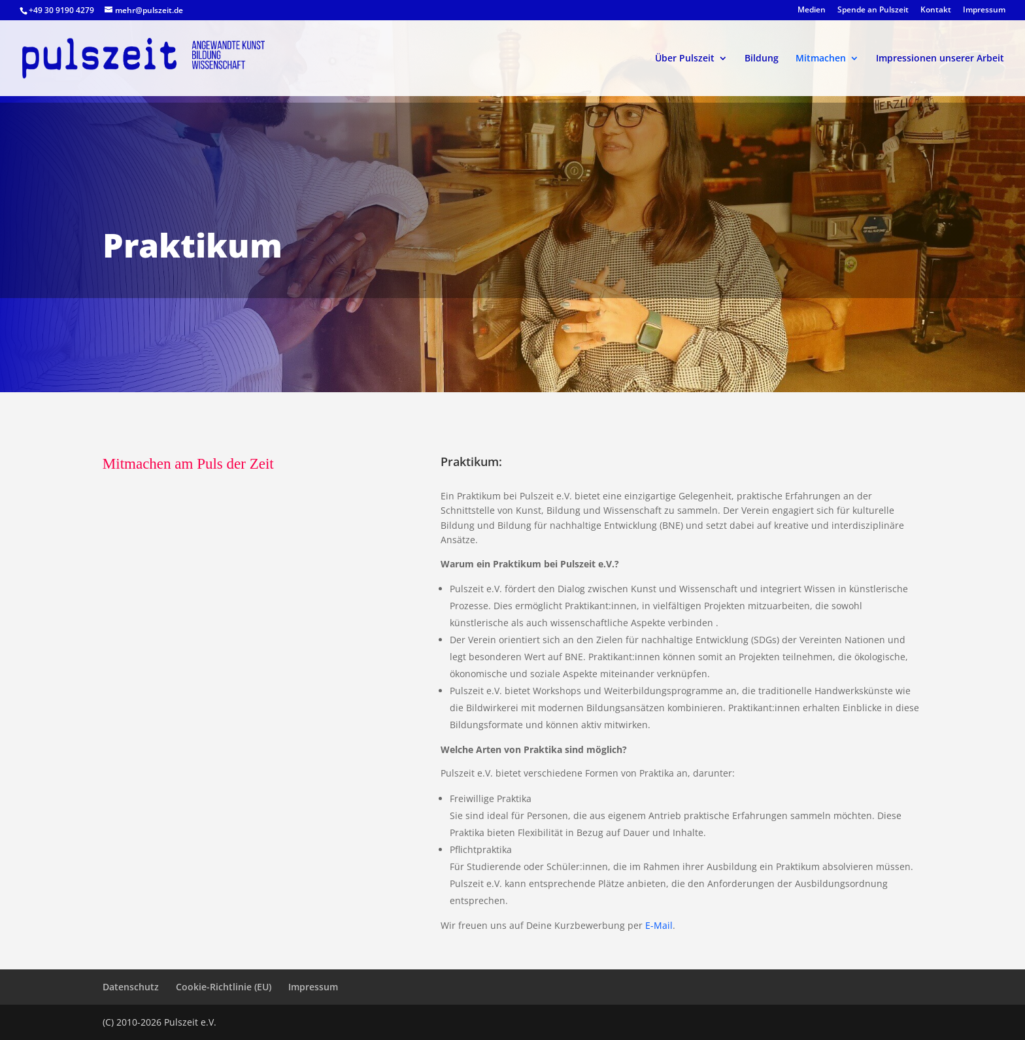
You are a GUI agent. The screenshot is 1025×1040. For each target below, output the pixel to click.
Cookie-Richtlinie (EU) (223, 987)
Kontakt (935, 10)
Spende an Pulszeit (873, 10)
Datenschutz (131, 987)
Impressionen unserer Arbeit (940, 59)
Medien (812, 10)
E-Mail (659, 925)
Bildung (762, 59)
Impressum (984, 10)
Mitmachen (821, 59)
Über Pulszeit (684, 59)
